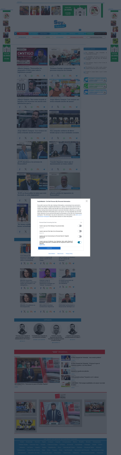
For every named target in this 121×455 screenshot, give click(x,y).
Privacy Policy (69, 253)
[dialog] (60, 228)
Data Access (60, 253)
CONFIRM (49, 248)
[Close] (87, 201)
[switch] (80, 226)
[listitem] (60, 222)
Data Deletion (51, 253)
